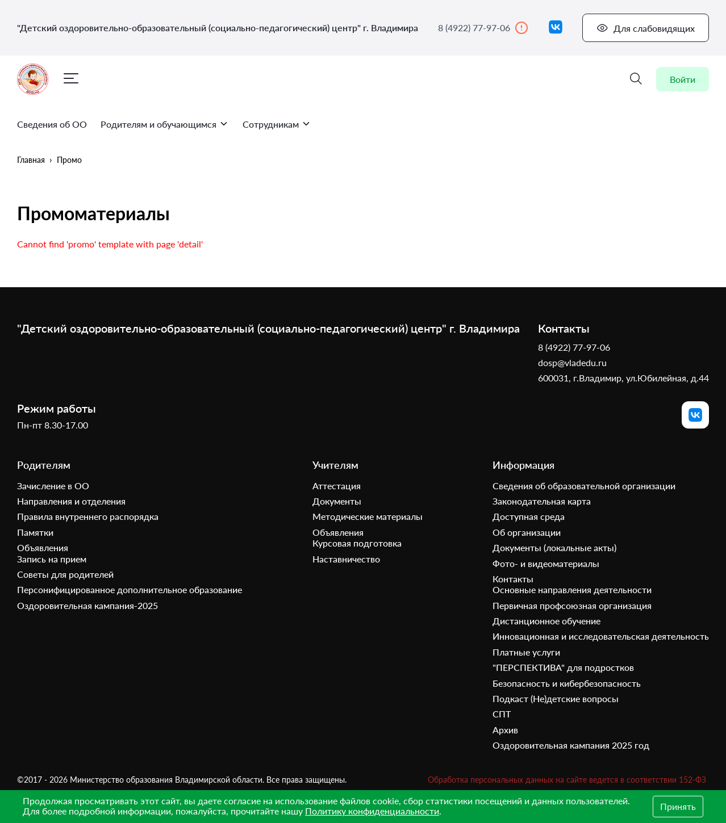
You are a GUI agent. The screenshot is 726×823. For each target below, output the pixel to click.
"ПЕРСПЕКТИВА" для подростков (563, 667)
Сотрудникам (277, 124)
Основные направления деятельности (572, 589)
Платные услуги (526, 651)
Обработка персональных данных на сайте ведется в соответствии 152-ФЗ (567, 779)
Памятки (35, 532)
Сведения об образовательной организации (584, 485)
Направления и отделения (71, 501)
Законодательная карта (542, 501)
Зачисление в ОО (53, 485)
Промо (69, 160)
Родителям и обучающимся (165, 124)
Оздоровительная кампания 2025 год (571, 745)
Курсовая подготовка (357, 543)
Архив (505, 729)
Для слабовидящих (645, 27)
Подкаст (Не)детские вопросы (556, 698)
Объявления (42, 547)
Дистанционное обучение (546, 620)
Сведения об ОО (52, 124)
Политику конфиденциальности (372, 810)
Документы (336, 501)
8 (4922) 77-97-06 (483, 28)
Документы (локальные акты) (554, 547)
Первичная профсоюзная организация (572, 605)
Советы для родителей (65, 574)
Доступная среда (529, 516)
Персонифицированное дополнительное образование (129, 589)
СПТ (502, 713)
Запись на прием (51, 558)
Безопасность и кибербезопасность (567, 683)
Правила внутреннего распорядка (87, 516)
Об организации (527, 532)
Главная (31, 160)
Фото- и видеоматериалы (546, 563)
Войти (682, 79)
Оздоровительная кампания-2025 (87, 605)
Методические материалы (367, 516)
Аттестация (336, 485)
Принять (678, 806)
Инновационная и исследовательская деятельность (601, 636)
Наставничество (346, 558)
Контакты (513, 578)
